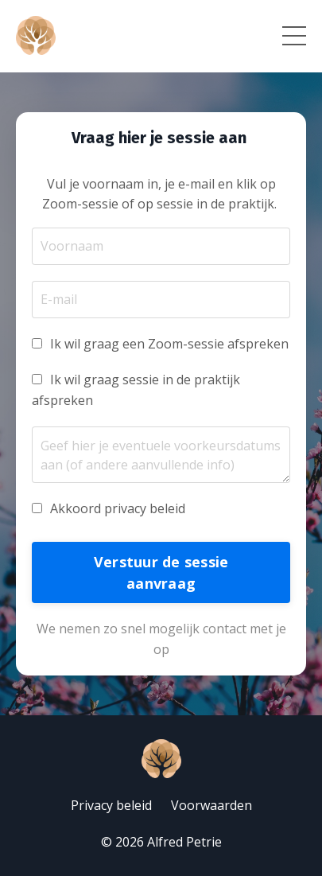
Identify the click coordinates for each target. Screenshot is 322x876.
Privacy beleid (111, 805)
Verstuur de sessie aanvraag (161, 572)
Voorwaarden (211, 805)
